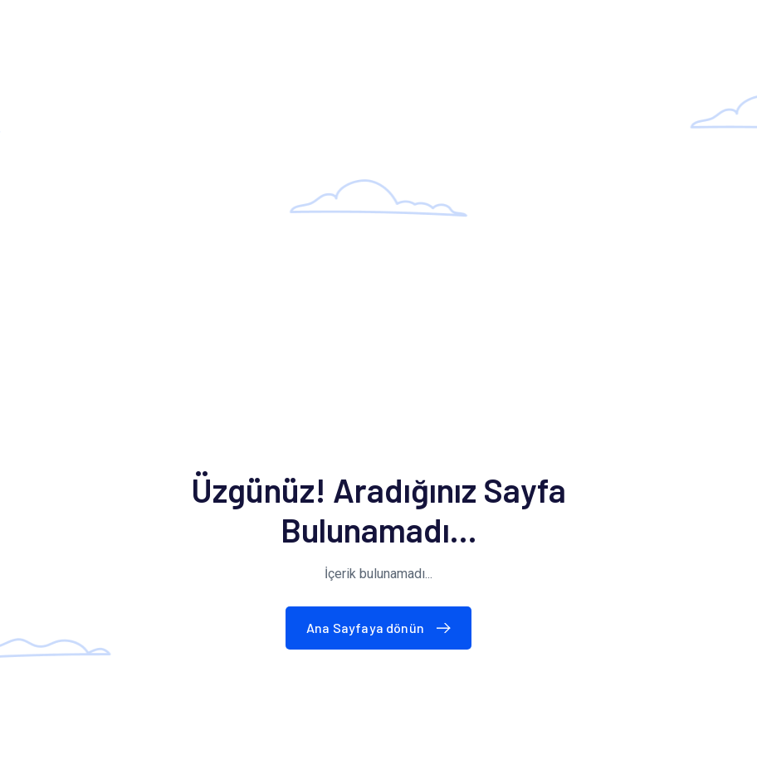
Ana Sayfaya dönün (382, 627)
